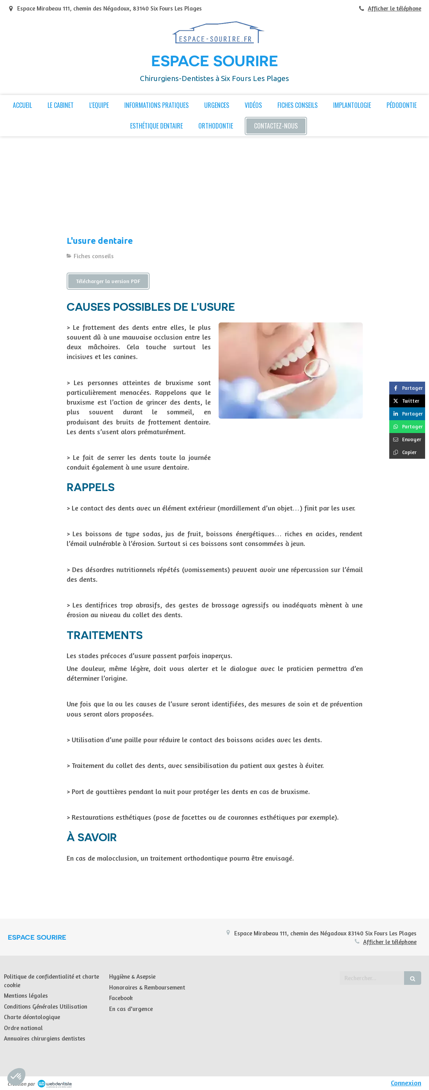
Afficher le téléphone (394, 8)
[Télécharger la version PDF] (108, 281)
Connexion (406, 1082)
